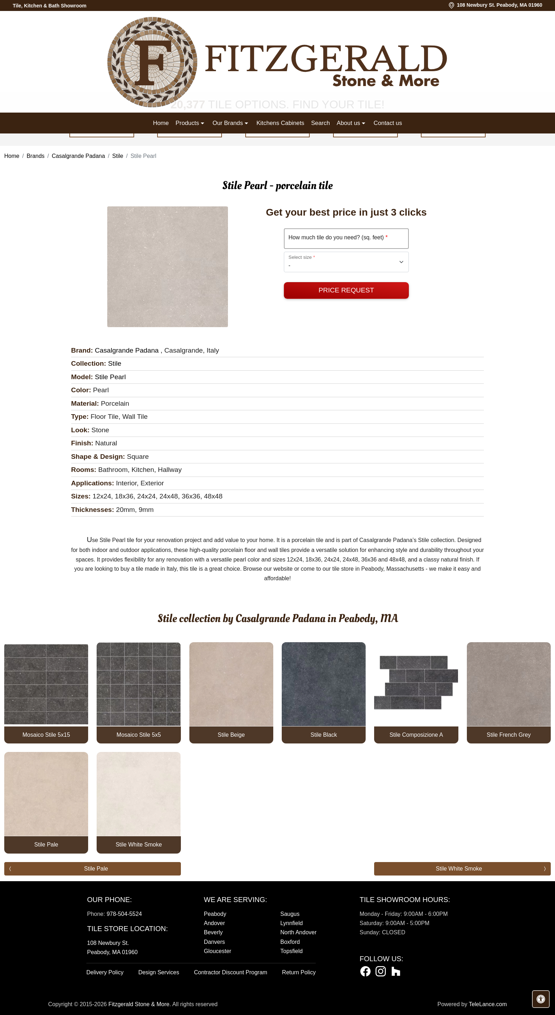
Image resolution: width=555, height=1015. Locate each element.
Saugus (289, 914)
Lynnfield (291, 923)
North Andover (298, 932)
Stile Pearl (110, 377)
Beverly (213, 932)
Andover (214, 923)
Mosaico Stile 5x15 (46, 735)
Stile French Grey (509, 735)
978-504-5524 (124, 914)
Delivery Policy (105, 972)
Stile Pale (46, 845)
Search (320, 123)
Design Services (158, 972)
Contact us (388, 123)
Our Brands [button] (228, 123)
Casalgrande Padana (78, 156)
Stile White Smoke (139, 845)
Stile (117, 156)
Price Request (346, 290)
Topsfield (291, 951)
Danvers (214, 942)
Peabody (215, 914)
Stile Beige (231, 735)
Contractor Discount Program (230, 972)
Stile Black (323, 735)
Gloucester (217, 951)
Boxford (290, 942)
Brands (36, 156)
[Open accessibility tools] (541, 999)
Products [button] (188, 123)
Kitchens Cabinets (280, 123)
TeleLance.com (488, 1004)
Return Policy (299, 972)
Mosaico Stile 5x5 (138, 735)
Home (161, 123)
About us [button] (349, 123)
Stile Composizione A (416, 735)
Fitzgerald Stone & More (139, 1004)
